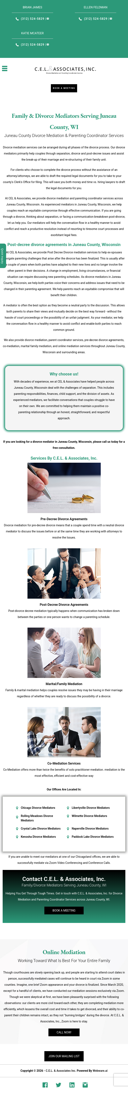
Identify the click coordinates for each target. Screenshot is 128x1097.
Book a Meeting (64, 88)
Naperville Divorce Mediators (90, 828)
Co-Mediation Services (64, 763)
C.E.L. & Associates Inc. (61, 1070)
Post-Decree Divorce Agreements (64, 605)
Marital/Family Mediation (64, 684)
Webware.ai (100, 1070)
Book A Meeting (64, 910)
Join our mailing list (64, 1056)
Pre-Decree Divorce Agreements (63, 519)
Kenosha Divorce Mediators (38, 836)
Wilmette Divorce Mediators (89, 816)
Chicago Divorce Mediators (38, 807)
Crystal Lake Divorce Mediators (40, 828)
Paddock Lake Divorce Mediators (93, 836)
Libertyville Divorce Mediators (91, 807)
